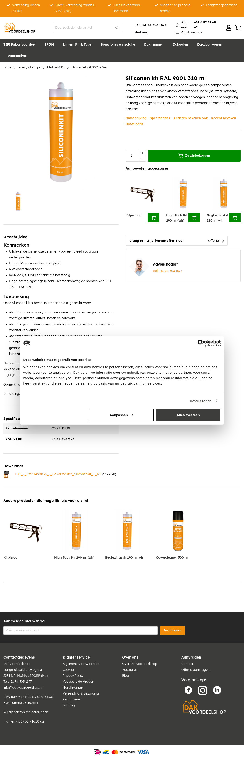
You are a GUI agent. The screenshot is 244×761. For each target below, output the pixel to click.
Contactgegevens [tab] (19, 657)
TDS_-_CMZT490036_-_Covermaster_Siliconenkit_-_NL (58, 474)
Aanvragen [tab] (191, 657)
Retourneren (72, 699)
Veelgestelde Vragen (78, 681)
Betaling (69, 705)
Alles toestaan (188, 415)
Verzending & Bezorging (81, 693)
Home (7, 67)
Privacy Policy (73, 675)
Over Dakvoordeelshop (139, 664)
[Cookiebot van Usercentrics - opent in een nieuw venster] (201, 343)
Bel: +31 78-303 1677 (167, 271)
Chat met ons (191, 32)
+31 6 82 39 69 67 (205, 25)
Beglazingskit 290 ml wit (217, 218)
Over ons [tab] (130, 657)
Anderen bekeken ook (190, 118)
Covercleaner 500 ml (172, 557)
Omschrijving (136, 118)
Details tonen (201, 401)
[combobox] (87, 27)
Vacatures (129, 670)
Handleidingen (73, 687)
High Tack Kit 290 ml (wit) (176, 218)
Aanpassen (121, 415)
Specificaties (160, 118)
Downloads (134, 124)
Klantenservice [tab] (76, 657)
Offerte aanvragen (195, 670)
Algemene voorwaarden (81, 664)
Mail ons (141, 32)
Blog (125, 675)
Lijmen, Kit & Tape (28, 67)
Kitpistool (133, 215)
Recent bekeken (223, 118)
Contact (187, 664)
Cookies (69, 670)
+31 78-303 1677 (153, 25)
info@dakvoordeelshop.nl (22, 687)
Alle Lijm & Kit (55, 67)
